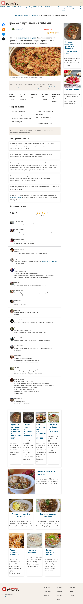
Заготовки (47, 591)
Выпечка (47, 587)
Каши (71, 591)
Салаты (59, 595)
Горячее (59, 587)
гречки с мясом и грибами (49, 261)
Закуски (59, 591)
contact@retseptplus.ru (7, 596)
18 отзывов (48, 30)
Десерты (72, 587)
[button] (81, 2)
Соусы (72, 595)
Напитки (47, 595)
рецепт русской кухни (27, 38)
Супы (58, 599)
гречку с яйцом (15, 197)
